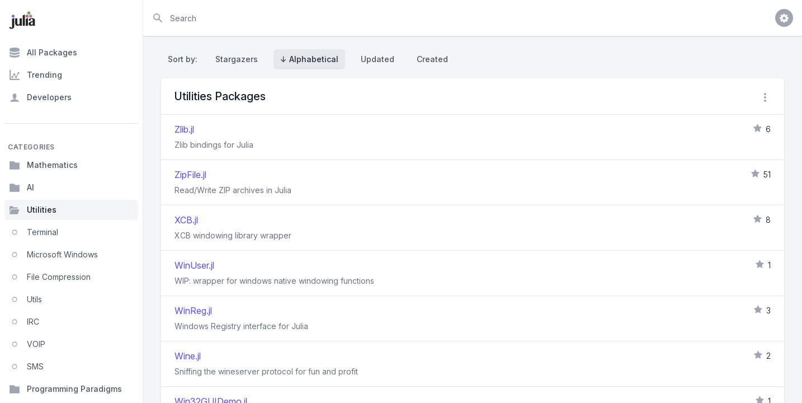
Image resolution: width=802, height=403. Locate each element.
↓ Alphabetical (309, 59)
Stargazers (236, 59)
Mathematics (43, 165)
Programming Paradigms (65, 389)
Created (432, 59)
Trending (35, 75)
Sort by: (185, 59)
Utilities (32, 209)
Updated (377, 59)
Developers (40, 97)
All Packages (43, 52)
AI (21, 187)
